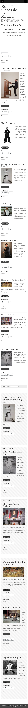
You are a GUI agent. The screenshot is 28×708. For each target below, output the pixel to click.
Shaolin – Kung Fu (12, 607)
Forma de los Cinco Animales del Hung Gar (12, 165)
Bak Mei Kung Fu (7, 204)
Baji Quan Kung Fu (12, 657)
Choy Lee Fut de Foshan (9, 315)
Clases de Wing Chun (8, 240)
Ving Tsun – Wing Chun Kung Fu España (13, 69)
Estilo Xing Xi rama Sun (9, 349)
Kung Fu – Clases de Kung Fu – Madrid (10, 11)
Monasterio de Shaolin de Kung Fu (13, 280)
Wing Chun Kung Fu (11, 25)
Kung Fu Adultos (8, 123)
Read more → (5, 106)
